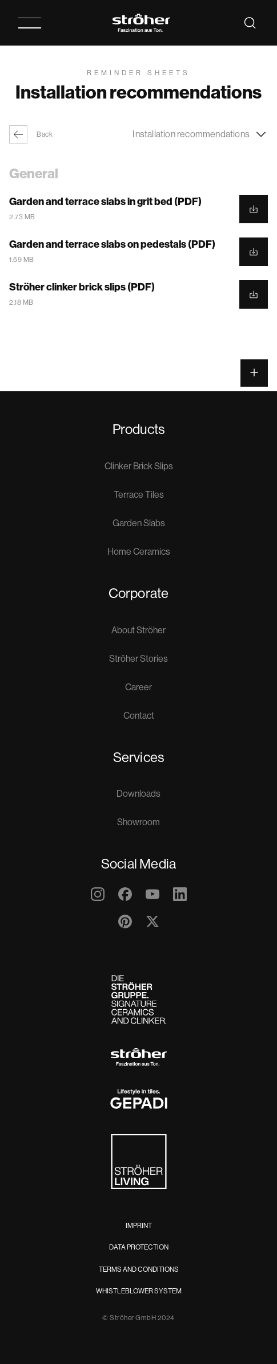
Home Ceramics (138, 551)
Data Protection (138, 1247)
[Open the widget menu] (254, 373)
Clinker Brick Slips (139, 466)
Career (138, 687)
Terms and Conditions (139, 1269)
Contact (138, 715)
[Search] (250, 22)
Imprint (139, 1226)
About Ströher (138, 630)
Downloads (138, 793)
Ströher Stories (138, 658)
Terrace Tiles (139, 494)
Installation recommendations (200, 134)
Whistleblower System (139, 1291)
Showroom (138, 822)
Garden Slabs (139, 523)
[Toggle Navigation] (29, 23)
